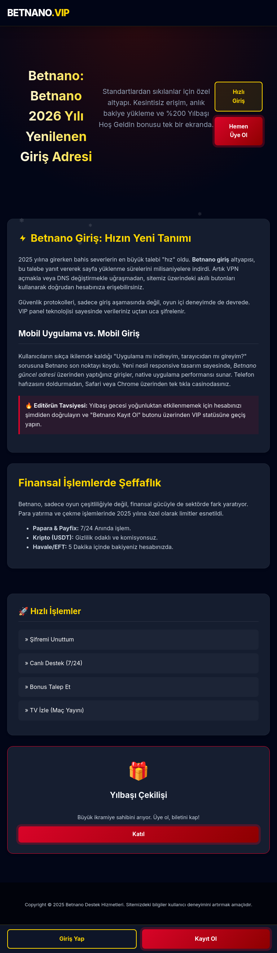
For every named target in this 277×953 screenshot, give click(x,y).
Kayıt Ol (206, 938)
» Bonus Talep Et (47, 686)
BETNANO (38, 12)
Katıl (138, 834)
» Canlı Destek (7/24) (54, 663)
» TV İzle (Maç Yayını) (54, 710)
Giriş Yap (72, 938)
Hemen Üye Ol (238, 131)
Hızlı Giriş (238, 96)
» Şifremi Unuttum (49, 639)
